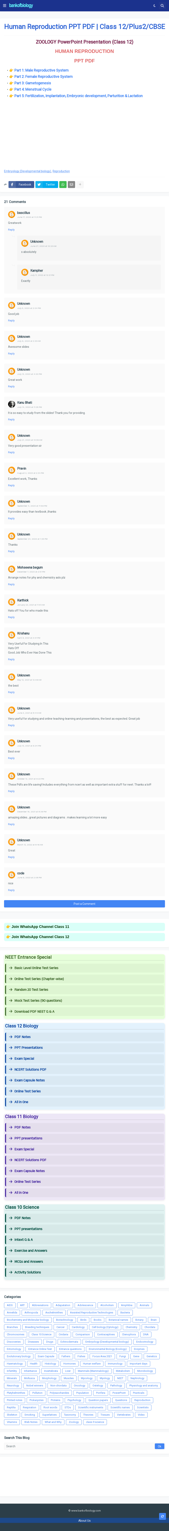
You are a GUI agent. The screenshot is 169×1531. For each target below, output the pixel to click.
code (20, 873)
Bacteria (125, 1312)
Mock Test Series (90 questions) (35, 1001)
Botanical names (118, 1319)
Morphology (49, 1378)
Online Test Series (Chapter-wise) (36, 979)
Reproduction (61, 171)
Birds (83, 1319)
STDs (68, 1407)
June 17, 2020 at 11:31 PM (29, 217)
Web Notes (30, 1422)
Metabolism (123, 1370)
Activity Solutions (25, 1272)
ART (22, 1305)
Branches (12, 1327)
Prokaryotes (37, 1400)
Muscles (69, 1378)
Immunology (115, 1363)
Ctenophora (129, 1334)
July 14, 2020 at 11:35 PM (29, 407)
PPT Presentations (26, 1048)
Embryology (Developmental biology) (27, 171)
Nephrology (137, 1378)
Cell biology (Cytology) (105, 1327)
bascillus (23, 213)
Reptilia (11, 1407)
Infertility (12, 1370)
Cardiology (78, 1327)
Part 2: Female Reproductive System (43, 76)
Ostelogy (97, 1385)
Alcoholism (107, 1305)
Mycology (86, 1378)
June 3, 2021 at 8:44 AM (29, 713)
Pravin (21, 468)
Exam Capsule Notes (27, 1080)
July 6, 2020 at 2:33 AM (29, 341)
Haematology (15, 1363)
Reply (11, 229)
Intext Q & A (21, 1240)
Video (141, 1414)
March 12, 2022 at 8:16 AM (30, 845)
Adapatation (63, 1305)
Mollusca (29, 1378)
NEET (120, 1378)
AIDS (10, 1305)
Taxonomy (70, 1414)
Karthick (23, 600)
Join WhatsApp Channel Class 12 (40, 937)
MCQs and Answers (26, 1262)
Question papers (98, 1400)
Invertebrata (51, 1370)
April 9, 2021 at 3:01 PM (28, 638)
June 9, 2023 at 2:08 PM (29, 877)
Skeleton (12, 1414)
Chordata (150, 1327)
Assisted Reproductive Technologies (91, 1312)
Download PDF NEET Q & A (31, 1012)
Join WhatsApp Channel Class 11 (40, 927)
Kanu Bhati (24, 403)
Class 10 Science (41, 1334)
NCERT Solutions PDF (27, 1070)
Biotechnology (64, 1319)
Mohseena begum (30, 567)
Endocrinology (144, 1341)
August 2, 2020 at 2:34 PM (30, 473)
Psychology (74, 1400)
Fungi (122, 1356)
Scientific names (120, 1407)
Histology (50, 1363)
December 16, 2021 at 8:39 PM (32, 812)
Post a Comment (84, 903)
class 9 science (95, 1422)
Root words (50, 1407)
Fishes (81, 1356)
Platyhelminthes (16, 1392)
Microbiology (145, 1370)
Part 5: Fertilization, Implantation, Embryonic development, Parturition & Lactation (78, 96)
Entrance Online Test (40, 1349)
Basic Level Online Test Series (33, 968)
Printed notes (14, 1400)
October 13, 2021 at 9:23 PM (30, 779)
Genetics (152, 1356)
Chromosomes (15, 1334)
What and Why (53, 1422)
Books (97, 1319)
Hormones (69, 1363)
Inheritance (30, 1370)
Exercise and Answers (28, 1251)
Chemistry (131, 1327)
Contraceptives (106, 1334)
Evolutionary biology (19, 1356)
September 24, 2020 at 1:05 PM (32, 539)
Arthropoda (31, 1312)
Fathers (66, 1356)
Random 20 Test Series (28, 990)
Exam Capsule (46, 1356)
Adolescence (85, 1305)
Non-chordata (58, 1385)
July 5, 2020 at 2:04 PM (29, 308)
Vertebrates (124, 1414)
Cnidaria (63, 1334)
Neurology (13, 1385)
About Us (84, 1520)
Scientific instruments (90, 1407)
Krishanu (23, 633)
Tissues (105, 1414)
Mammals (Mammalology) (93, 1370)
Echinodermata (69, 1341)
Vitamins (12, 1422)
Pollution (37, 1392)
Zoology (74, 1422)
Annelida (12, 1312)
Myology (105, 1378)
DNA (146, 1334)
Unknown (36, 242)
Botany (139, 1319)
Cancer (60, 1327)
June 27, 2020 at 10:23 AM (43, 246)
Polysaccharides (59, 1392)
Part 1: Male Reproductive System (41, 70)
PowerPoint (119, 1392)
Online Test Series (25, 1091)
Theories (88, 1414)
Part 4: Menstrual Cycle (32, 89)
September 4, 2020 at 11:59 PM (32, 506)
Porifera (100, 1392)
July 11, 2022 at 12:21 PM (42, 275)
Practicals (138, 1392)
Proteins (55, 1400)
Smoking (29, 1414)
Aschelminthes (54, 1312)
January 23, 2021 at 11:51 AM (31, 605)
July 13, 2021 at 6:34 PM (29, 746)
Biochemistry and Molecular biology (28, 1319)
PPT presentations (25, 1138)
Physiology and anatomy (143, 1385)
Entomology (14, 1349)
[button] (4, 5)
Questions (121, 1400)
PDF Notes (20, 1037)
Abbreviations (40, 1305)
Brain (154, 1319)
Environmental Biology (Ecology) (108, 1349)
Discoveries (14, 1341)
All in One (18, 1102)
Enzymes (139, 1349)
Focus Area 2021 (102, 1356)
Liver (68, 1370)
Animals (144, 1305)
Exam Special (21, 1059)
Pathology (116, 1385)
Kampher (36, 271)
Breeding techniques (37, 1327)
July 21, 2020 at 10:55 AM (29, 440)
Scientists (143, 1407)
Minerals (12, 1378)
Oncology (79, 1385)
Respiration (29, 1407)
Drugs (49, 1341)
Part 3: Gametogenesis (32, 83)
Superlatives (49, 1414)
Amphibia (126, 1305)
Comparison (82, 1334)
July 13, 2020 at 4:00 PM (29, 374)
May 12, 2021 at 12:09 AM (29, 680)
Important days (138, 1363)
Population (82, 1392)
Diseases (33, 1341)
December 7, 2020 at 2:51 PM (31, 572)
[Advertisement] (84, 133)
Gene (136, 1356)
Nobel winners (34, 1385)
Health (33, 1363)
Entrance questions (70, 1349)
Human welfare (92, 1363)
